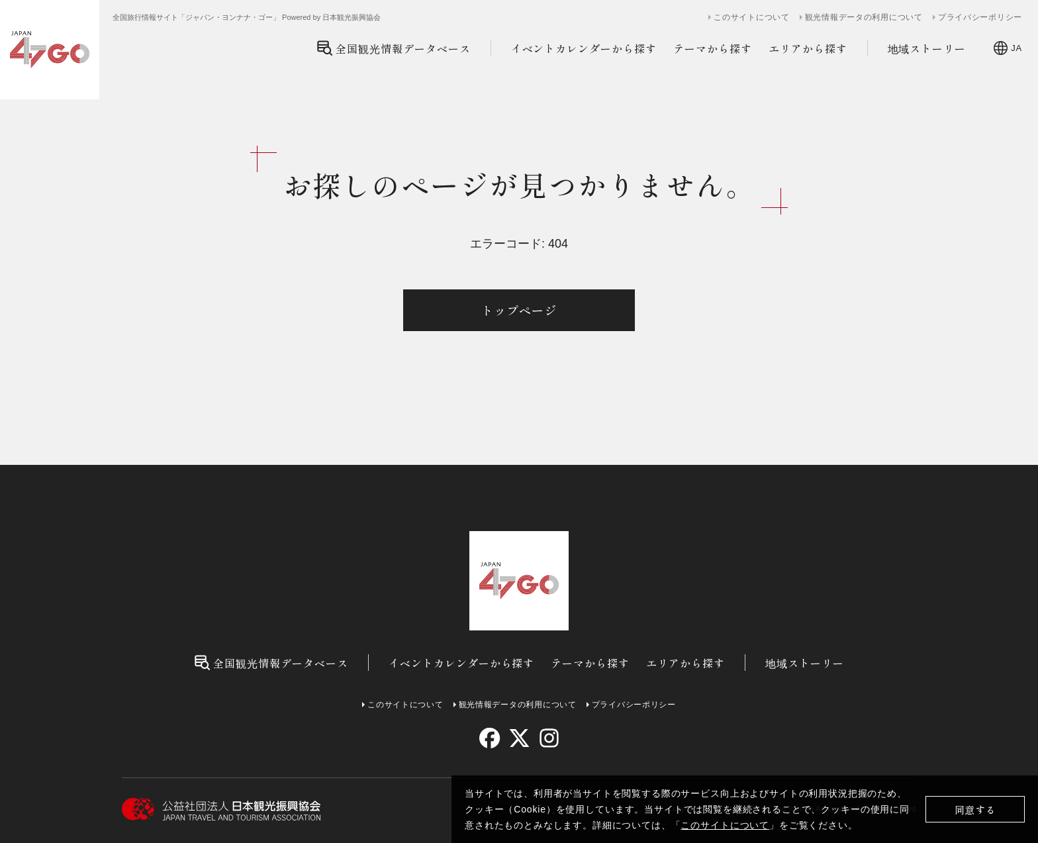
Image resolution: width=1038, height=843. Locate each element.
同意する (975, 810)
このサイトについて (725, 825)
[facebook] (489, 738)
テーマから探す (712, 48)
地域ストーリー (927, 48)
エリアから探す (808, 48)
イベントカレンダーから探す (584, 48)
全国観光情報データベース (393, 48)
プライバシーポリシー (980, 17)
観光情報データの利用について (864, 17)
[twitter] (519, 738)
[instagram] (548, 738)
